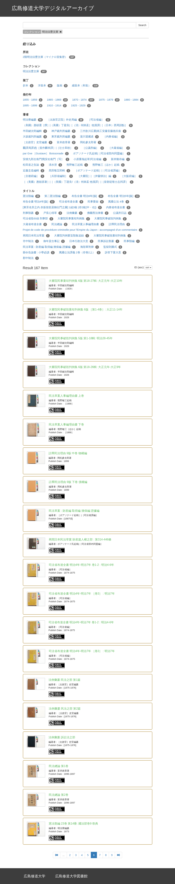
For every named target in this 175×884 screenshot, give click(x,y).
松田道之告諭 (33, 165)
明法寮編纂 (33, 119)
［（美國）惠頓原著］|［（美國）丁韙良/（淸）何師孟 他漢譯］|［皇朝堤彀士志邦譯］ (78, 182)
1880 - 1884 (134, 100)
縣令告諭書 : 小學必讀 (39, 252)
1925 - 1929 (81, 105)
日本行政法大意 (81, 241)
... (63, 855)
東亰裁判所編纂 (63, 136)
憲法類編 (31, 196)
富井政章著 (66, 142)
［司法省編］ (99, 119)
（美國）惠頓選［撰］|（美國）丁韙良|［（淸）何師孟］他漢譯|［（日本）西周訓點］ (78, 125)
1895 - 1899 (33, 105)
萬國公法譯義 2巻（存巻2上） (80, 252)
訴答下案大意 (115, 252)
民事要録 (96, 201)
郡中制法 (31, 258)
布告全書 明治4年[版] (39, 201)
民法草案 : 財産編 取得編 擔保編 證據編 (49, 247)
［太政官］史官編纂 (38, 142)
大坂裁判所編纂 (35, 136)
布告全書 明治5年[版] (124, 196)
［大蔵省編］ (119, 148)
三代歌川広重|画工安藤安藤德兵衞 (103, 131)
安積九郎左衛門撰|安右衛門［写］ (46, 159)
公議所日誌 (122, 213)
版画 (62, 85)
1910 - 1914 (57, 105)
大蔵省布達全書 (35, 224)
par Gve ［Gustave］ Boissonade (46, 153)
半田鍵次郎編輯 (35, 131)
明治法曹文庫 (35, 71)
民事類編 (132, 241)
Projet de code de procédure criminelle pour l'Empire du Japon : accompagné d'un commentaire (83, 230)
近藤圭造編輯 (33, 170)
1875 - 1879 (109, 100)
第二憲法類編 (55, 196)
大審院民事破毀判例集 (110, 218)
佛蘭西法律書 (98, 213)
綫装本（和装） (85, 85)
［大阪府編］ (131, 176)
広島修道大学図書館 (71, 876)
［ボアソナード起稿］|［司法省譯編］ (101, 170)
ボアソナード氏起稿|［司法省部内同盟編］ (101, 153)
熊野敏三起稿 (77, 165)
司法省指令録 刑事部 (38, 218)
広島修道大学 (34, 876)
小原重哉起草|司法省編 (90, 159)
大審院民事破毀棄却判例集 (112, 235)
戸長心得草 (52, 213)
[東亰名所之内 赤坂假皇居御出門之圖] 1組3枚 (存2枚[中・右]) (62, 207)
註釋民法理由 (119, 224)
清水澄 (55, 165)
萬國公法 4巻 (118, 201)
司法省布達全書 (71, 201)
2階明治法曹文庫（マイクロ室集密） (49, 57)
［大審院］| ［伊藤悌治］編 (97, 176)
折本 (28, 85)
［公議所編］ (93, 148)
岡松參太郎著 (91, 142)
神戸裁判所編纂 (63, 131)
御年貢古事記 (54, 241)
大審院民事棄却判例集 (74, 218)
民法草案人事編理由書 (88, 224)
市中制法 (31, 241)
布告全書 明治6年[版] (87, 196)
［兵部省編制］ (61, 176)
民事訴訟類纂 (108, 241)
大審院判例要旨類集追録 (71, 235)
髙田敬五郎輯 (59, 170)
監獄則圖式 (112, 247)
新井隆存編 (120, 159)
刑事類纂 (31, 213)
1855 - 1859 (33, 100)
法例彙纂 (75, 213)
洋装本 (45, 85)
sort (148, 267)
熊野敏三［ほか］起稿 (108, 165)
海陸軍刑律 (89, 247)
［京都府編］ (33, 176)
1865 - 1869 (57, 100)
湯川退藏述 (89, 136)
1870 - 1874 (83, 100)
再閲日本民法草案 (36, 235)
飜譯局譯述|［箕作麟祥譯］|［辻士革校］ (50, 148)
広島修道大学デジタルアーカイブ (53, 8)
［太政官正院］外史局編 (65, 119)
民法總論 (59, 224)
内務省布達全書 (118, 207)
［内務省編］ (114, 136)
